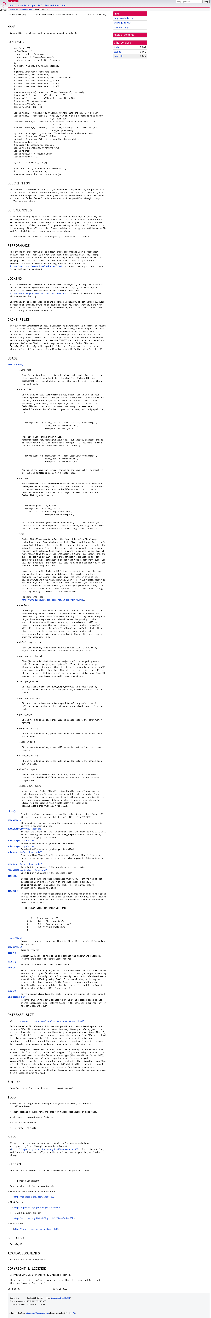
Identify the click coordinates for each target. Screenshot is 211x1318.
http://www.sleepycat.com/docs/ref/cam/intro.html (38, 293)
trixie (116, 47)
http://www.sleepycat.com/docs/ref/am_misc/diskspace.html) (50, 1021)
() (12, 811)
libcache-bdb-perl (25, 9)
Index (12, 5)
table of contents (124, 34)
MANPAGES (13, 1)
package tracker (122, 22)
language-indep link (124, 18)
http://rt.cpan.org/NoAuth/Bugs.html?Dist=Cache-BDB (43, 1218)
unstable (13, 9)
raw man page (121, 27)
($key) (13, 876)
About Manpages (26, 5)
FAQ (40, 5)
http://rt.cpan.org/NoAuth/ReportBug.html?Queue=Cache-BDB (44, 1149)
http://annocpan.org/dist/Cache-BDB (34, 1196)
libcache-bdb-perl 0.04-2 (60, 1298)
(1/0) (21, 840)
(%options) (15, 364)
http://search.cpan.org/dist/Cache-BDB (36, 1229)
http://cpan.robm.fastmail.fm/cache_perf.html (36, 266)
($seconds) (25, 828)
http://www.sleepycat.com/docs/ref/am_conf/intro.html (53, 600)
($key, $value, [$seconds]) (25, 852)
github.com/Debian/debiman (37, 1313)
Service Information (55, 5)
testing (117, 51)
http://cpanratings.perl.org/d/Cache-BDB (37, 1207)
